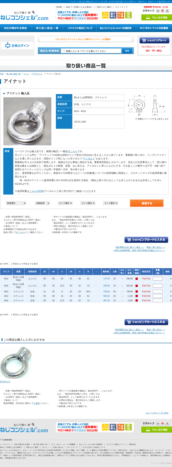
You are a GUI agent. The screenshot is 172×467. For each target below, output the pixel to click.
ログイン (45, 447)
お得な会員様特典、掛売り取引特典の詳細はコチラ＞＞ (139, 250)
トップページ (5, 444)
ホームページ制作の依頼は (161, 463)
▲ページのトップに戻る (157, 413)
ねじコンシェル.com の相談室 (90, 444)
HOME (59, 7)
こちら (73, 151)
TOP (1, 74)
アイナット (37, 74)
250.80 (106, 286)
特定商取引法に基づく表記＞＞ (130, 247)
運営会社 (132, 444)
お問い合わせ (58, 447)
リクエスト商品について (115, 444)
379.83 (106, 291)
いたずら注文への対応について (93, 447)
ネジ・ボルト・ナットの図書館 (63, 444)
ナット (26, 74)
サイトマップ (121, 7)
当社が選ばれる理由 (22, 444)
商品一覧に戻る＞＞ (156, 247)
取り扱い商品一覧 (13, 74)
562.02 (106, 296)
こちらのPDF (36, 191)
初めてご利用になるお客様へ (79, 7)
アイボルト (89, 158)
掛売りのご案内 (104, 7)
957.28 (106, 300)
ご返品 (37, 403)
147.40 (106, 278)
